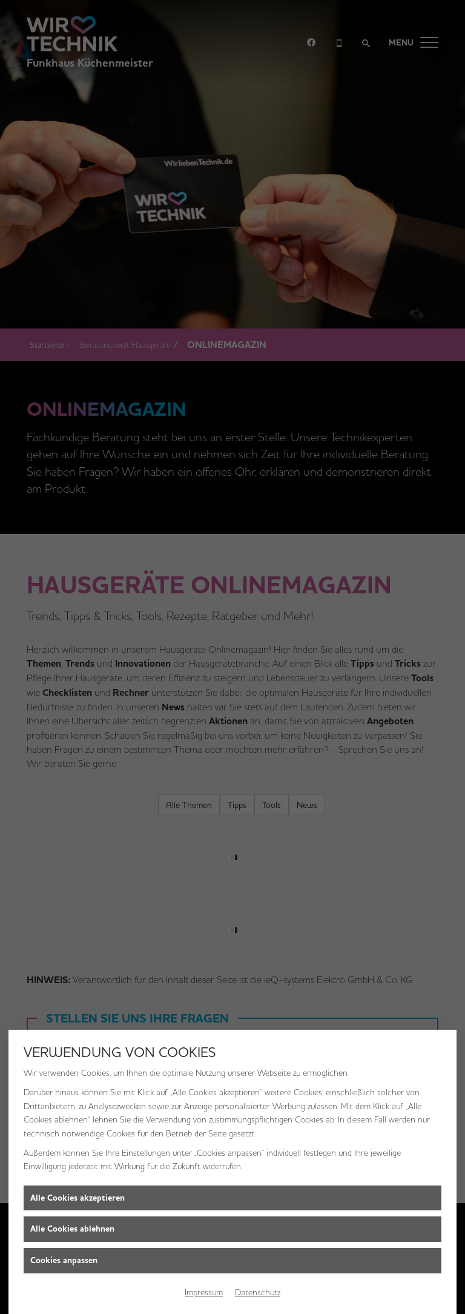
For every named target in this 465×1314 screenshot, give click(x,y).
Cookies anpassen (63, 1260)
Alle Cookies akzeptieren (77, 1198)
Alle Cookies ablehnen (72, 1229)
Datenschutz (257, 1292)
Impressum (204, 1292)
